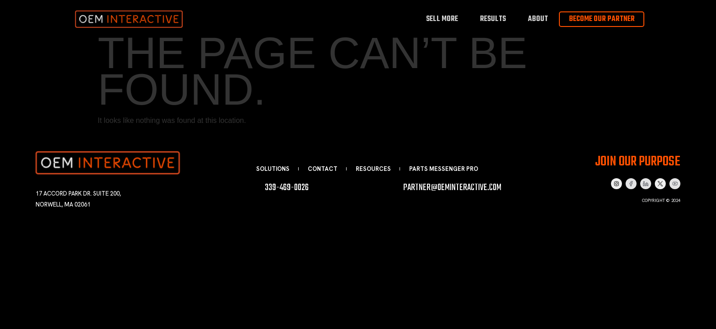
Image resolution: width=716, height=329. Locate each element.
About (538, 19)
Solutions (273, 169)
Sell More (442, 19)
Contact (322, 169)
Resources (373, 169)
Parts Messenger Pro (443, 169)
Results (493, 19)
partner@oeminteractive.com (452, 187)
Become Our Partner (602, 19)
